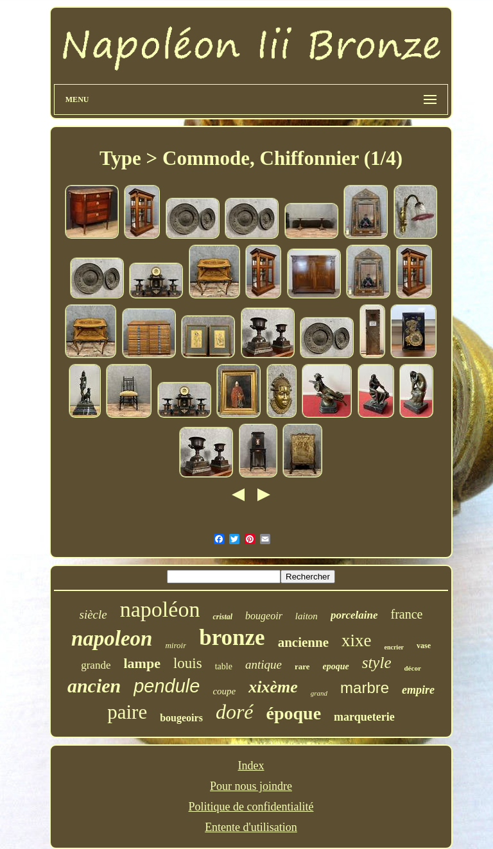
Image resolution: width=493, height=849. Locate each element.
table (223, 666)
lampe (141, 663)
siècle (93, 614)
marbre (364, 687)
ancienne (303, 642)
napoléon (160, 609)
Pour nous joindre (251, 786)
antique (263, 664)
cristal (222, 616)
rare (302, 666)
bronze (231, 637)
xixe (357, 640)
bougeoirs (181, 717)
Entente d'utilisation (251, 827)
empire (418, 689)
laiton (306, 616)
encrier (394, 647)
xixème (273, 687)
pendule (167, 686)
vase (424, 645)
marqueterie (364, 716)
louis (187, 663)
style (377, 662)
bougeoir (263, 615)
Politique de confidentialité (251, 806)
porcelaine (354, 615)
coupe (224, 691)
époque (294, 713)
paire (127, 712)
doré (235, 711)
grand (319, 693)
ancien (94, 685)
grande (95, 665)
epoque (335, 666)
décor (412, 668)
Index (251, 765)
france (407, 614)
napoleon (112, 638)
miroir (175, 645)
